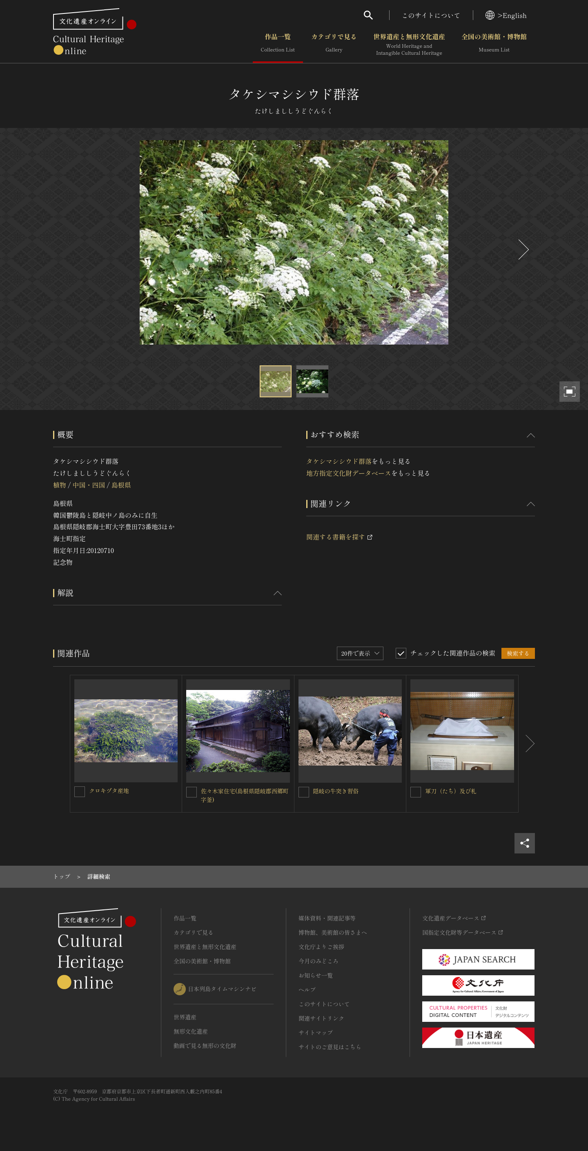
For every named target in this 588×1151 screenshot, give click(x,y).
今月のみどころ (318, 961)
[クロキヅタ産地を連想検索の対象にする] (79, 791)
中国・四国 (88, 485)
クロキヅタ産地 (109, 790)
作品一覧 (278, 44)
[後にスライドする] (522, 249)
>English (506, 15)
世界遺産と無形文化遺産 (409, 44)
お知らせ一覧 (315, 975)
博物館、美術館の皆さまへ (332, 932)
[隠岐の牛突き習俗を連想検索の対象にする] (303, 792)
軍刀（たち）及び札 (451, 791)
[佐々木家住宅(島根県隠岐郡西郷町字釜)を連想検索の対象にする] (191, 792)
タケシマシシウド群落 (339, 461)
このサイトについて (431, 15)
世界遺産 (185, 1017)
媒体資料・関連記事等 (327, 918)
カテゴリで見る (334, 44)
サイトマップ (315, 1032)
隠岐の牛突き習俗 (336, 791)
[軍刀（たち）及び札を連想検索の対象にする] (415, 792)
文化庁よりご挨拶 (321, 947)
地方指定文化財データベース (348, 473)
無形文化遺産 (191, 1031)
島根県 (121, 485)
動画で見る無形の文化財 (205, 1045)
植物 (59, 485)
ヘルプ (307, 989)
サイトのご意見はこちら (329, 1047)
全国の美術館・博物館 (494, 44)
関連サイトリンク (321, 1018)
